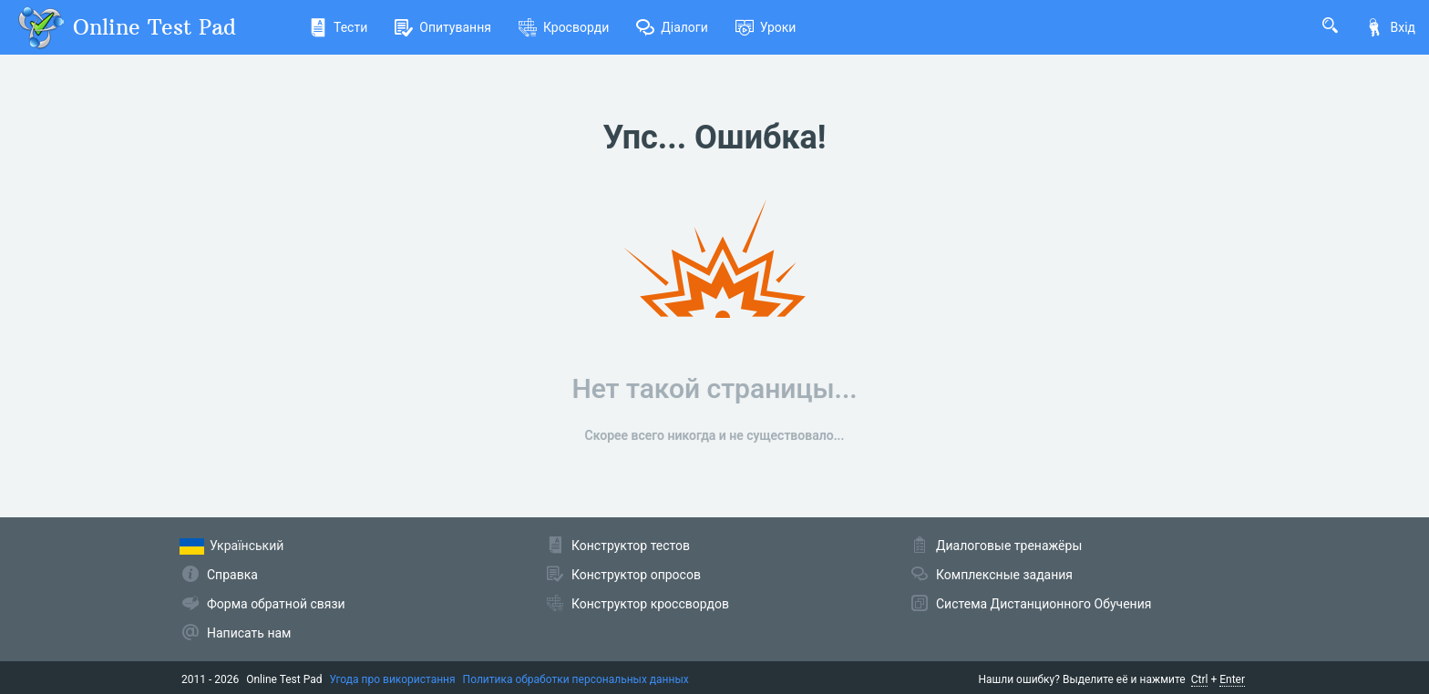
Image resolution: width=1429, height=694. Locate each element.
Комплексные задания (1004, 574)
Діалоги (672, 27)
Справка (232, 574)
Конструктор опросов (636, 574)
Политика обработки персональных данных (576, 679)
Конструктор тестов (630, 545)
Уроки (766, 27)
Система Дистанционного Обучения (1043, 604)
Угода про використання (393, 679)
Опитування (443, 27)
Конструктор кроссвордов (650, 604)
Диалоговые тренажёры (1009, 545)
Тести (338, 27)
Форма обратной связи (276, 604)
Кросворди (564, 27)
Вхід (1390, 27)
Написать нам (249, 633)
